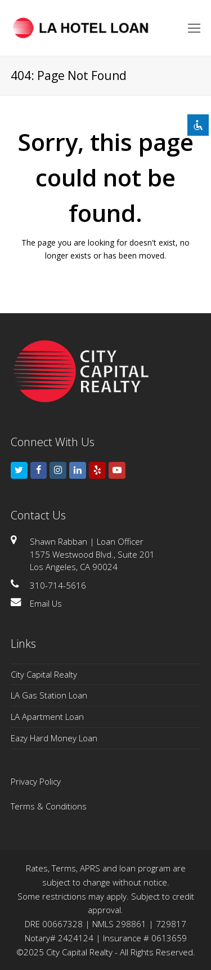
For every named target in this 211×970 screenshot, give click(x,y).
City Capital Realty (44, 674)
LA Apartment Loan (47, 716)
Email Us (46, 603)
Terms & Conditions (49, 806)
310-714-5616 (58, 585)
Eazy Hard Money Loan (54, 738)
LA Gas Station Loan (49, 695)
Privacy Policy (36, 781)
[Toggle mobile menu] (194, 27)
